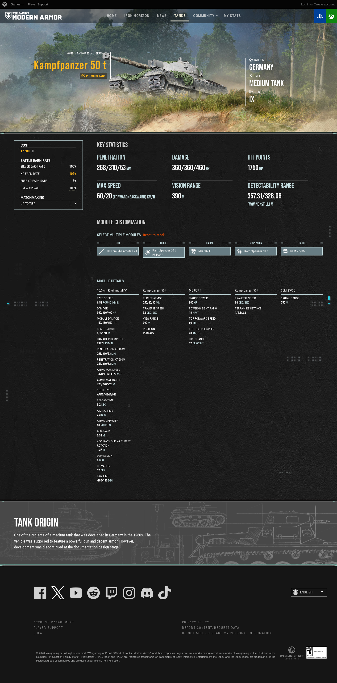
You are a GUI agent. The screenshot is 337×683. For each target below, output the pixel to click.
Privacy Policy (195, 622)
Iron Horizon (137, 16)
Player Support (48, 628)
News (162, 16)
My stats (232, 16)
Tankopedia (84, 53)
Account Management (54, 622)
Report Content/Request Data (210, 628)
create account (324, 4)
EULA (38, 633)
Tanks (180, 16)
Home (112, 16)
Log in (305, 4)
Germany (101, 53)
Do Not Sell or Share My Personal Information (227, 633)
